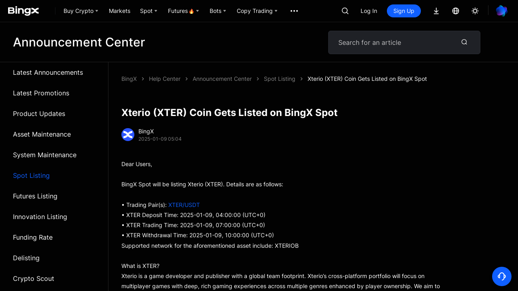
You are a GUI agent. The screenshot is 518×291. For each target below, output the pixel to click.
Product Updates (39, 114)
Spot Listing (31, 175)
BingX (129, 78)
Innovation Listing (40, 217)
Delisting (26, 258)
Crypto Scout (33, 278)
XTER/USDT (184, 204)
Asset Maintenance (42, 134)
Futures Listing (35, 196)
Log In (369, 10)
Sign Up (403, 10)
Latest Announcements (48, 72)
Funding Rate (33, 237)
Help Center (164, 78)
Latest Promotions (41, 93)
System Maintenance (44, 155)
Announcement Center (222, 78)
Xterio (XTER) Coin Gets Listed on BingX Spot (367, 78)
